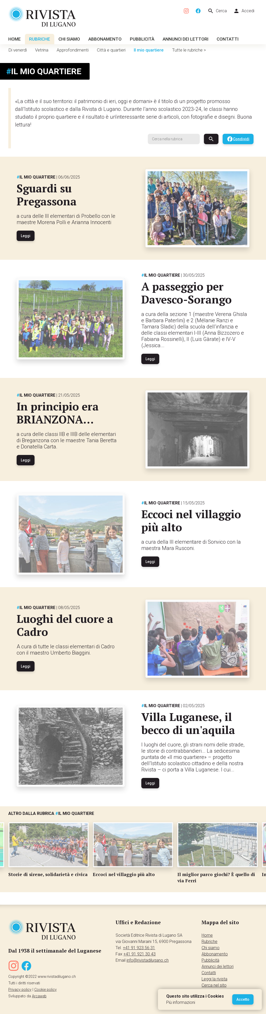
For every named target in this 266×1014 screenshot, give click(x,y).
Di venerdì (17, 50)
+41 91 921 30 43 (139, 954)
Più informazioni (180, 1002)
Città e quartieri (111, 50)
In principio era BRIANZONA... (58, 413)
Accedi (243, 11)
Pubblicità (142, 39)
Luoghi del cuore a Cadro (65, 625)
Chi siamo (69, 39)
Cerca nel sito (214, 985)
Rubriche (39, 39)
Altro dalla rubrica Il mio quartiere (51, 813)
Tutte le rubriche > (189, 50)
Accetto (242, 999)
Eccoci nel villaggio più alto (191, 520)
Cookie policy (45, 989)
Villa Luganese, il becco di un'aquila (188, 723)
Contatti (227, 39)
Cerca (217, 11)
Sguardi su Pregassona (47, 194)
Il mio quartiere (149, 50)
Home (14, 39)
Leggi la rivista (214, 979)
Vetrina (41, 50)
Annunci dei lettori (185, 39)
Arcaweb (39, 996)
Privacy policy (19, 989)
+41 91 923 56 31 (139, 947)
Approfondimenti (73, 50)
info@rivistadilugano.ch (148, 960)
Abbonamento (105, 39)
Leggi (25, 236)
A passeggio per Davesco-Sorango (186, 293)
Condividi (238, 139)
